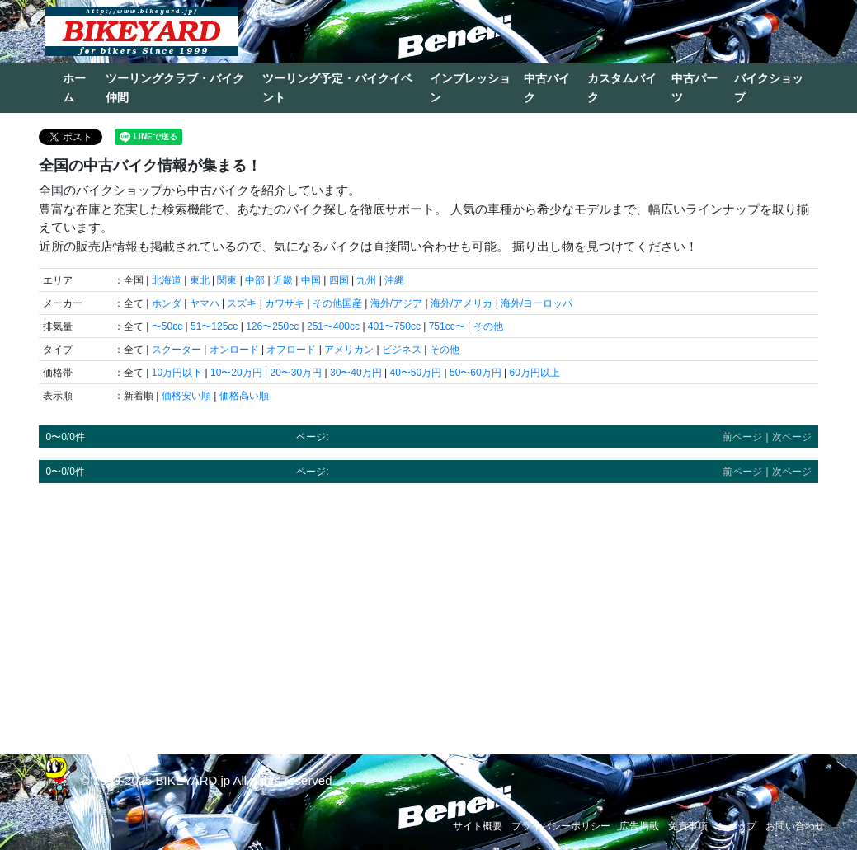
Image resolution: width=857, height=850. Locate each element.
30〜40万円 (356, 372)
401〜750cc (394, 326)
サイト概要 (477, 826)
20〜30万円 (296, 372)
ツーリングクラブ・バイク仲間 (175, 88)
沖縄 (394, 280)
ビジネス (401, 349)
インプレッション (470, 88)
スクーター (176, 349)
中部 (255, 280)
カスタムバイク (622, 88)
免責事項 (688, 826)
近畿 (283, 280)
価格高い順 (244, 396)
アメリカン (349, 349)
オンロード (234, 349)
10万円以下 (177, 372)
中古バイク (547, 88)
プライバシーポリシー (560, 826)
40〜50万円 (415, 372)
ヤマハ (204, 303)
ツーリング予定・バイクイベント (337, 88)
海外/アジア (396, 303)
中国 (311, 280)
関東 (227, 280)
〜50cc (167, 326)
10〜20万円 (236, 372)
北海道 (166, 280)
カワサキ (284, 303)
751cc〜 (447, 326)
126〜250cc (272, 326)
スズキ (242, 303)
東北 (200, 280)
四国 (339, 280)
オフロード (291, 349)
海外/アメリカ (461, 303)
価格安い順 (186, 396)
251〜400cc (333, 326)
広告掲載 (639, 826)
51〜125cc (214, 326)
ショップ (736, 826)
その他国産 (337, 303)
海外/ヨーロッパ (536, 303)
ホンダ (166, 303)
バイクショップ (768, 88)
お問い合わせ (795, 826)
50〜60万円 (475, 372)
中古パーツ (694, 88)
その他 (488, 326)
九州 (366, 280)
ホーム (74, 88)
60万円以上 (534, 372)
